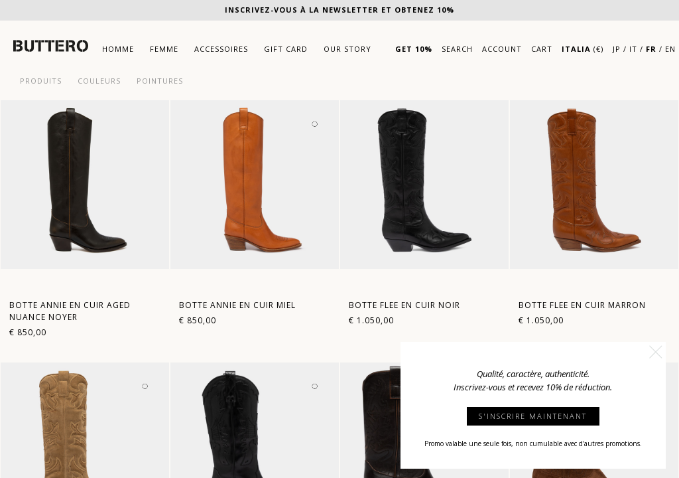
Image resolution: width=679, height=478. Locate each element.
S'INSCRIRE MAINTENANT (533, 416)
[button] (656, 352)
